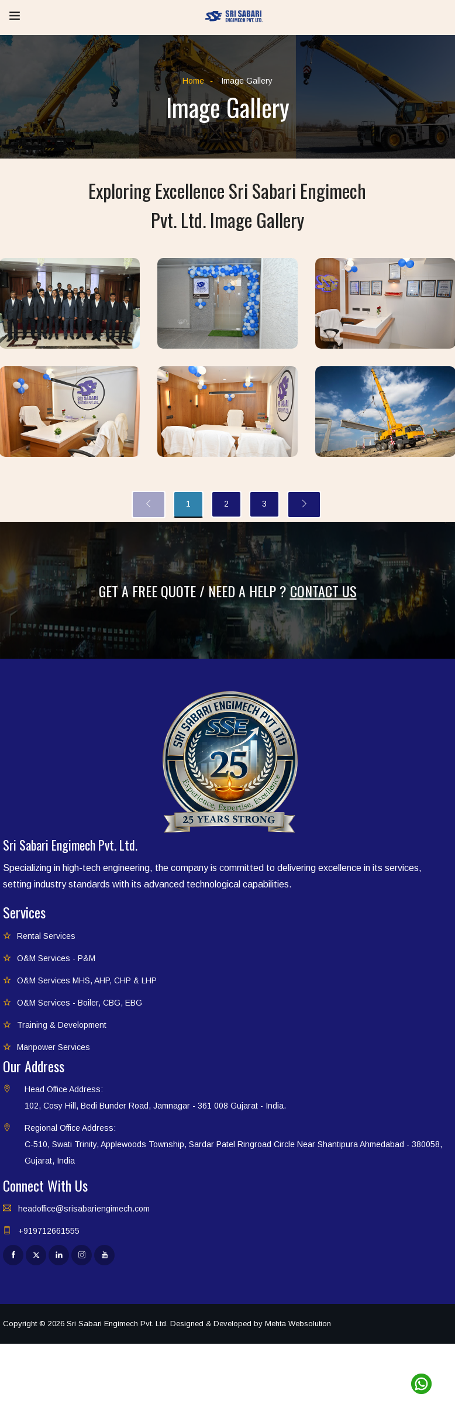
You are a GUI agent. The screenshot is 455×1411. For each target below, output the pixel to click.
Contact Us (323, 590)
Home (193, 80)
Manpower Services (53, 1047)
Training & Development (61, 1025)
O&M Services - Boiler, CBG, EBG (79, 1002)
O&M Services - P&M (56, 958)
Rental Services (46, 936)
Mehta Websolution (298, 1323)
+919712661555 (49, 1231)
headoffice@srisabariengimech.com (84, 1208)
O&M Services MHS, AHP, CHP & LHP (87, 980)
